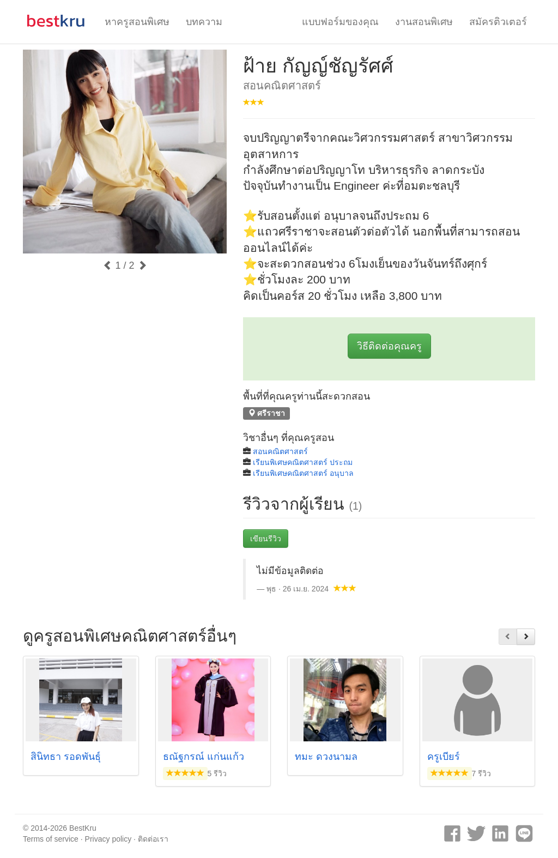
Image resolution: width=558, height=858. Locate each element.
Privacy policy (108, 839)
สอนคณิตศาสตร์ (280, 451)
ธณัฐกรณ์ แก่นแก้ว (203, 756)
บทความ (204, 21)
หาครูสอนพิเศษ (137, 21)
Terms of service (50, 839)
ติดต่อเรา (153, 839)
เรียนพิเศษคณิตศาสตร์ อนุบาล (303, 473)
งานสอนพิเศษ (424, 21)
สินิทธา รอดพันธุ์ (66, 756)
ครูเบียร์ (443, 756)
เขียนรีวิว (265, 538)
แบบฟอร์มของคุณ (340, 21)
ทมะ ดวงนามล (326, 756)
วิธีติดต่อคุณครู (389, 346)
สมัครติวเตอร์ (498, 21)
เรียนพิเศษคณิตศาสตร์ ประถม (303, 462)
